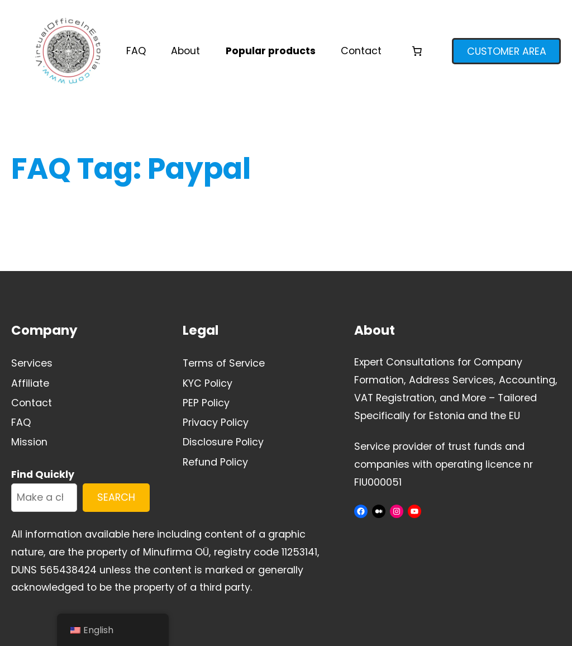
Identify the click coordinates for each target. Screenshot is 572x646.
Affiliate (30, 383)
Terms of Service (224, 363)
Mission (29, 442)
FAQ (21, 422)
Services (32, 363)
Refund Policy (215, 462)
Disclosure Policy (223, 442)
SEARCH (116, 497)
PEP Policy (206, 403)
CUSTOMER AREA (506, 51)
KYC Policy (207, 383)
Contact (31, 403)
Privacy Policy (216, 422)
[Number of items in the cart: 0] (416, 51)
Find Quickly (42, 474)
